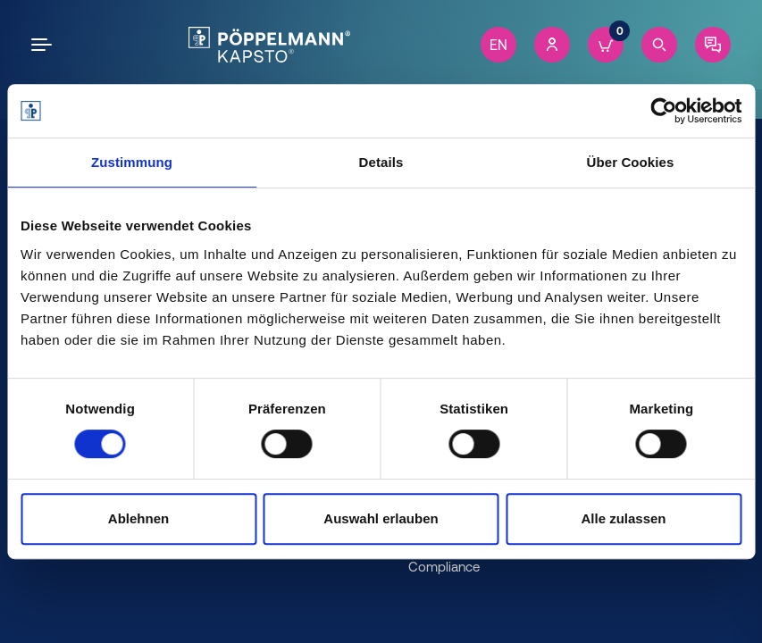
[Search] (659, 45)
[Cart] (606, 45)
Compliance (444, 566)
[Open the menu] (44, 44)
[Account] (552, 45)
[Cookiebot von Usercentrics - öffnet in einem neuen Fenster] (663, 110)
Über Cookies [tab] (630, 162)
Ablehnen (138, 518)
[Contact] (713, 45)
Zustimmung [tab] (131, 162)
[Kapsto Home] (269, 45)
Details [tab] (381, 162)
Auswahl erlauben (380, 518)
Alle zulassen (623, 518)
